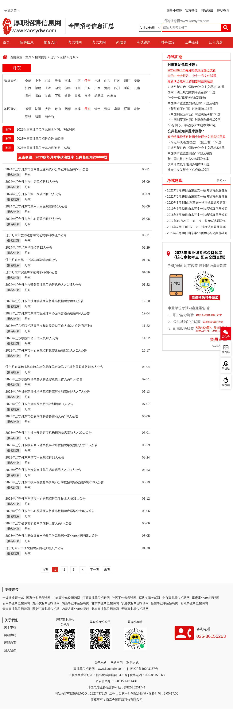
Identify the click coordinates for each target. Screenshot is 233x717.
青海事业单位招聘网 (16, 608)
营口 (107, 108)
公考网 (226, 385)
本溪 (78, 108)
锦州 (97, 108)
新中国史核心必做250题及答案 (188, 158)
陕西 (38, 95)
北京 (48, 80)
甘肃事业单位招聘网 (105, 603)
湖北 (58, 88)
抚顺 (68, 108)
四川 (117, 88)
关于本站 (10, 627)
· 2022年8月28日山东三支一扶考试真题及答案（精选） (196, 191)
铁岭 (28, 116)
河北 (68, 80)
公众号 (226, 336)
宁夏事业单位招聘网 (135, 603)
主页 (28, 57)
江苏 (117, 80)
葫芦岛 (49, 116)
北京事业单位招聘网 (176, 597)
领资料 (226, 352)
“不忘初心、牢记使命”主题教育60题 (191, 125)
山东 (107, 80)
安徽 (137, 80)
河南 (78, 88)
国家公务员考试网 (38, 597)
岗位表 (121, 42)
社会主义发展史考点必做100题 (188, 169)
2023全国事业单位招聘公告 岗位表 (40, 138)
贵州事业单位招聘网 (46, 603)
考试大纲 (99, 42)
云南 (137, 88)
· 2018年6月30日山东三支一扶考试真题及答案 (196, 214)
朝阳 (38, 116)
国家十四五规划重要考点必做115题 (191, 92)
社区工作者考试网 (124, 597)
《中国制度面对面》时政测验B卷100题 (194, 119)
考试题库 (143, 42)
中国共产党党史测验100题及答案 (190, 153)
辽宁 (53, 57)
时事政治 (168, 42)
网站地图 (207, 10)
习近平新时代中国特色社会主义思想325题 (196, 147)
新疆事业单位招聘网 (164, 603)
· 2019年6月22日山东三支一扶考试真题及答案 (196, 208)
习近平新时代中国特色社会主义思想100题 (196, 87)
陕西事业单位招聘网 (75, 603)
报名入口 (51, 42)
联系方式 (132, 662)
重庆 (127, 88)
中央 (38, 80)
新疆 (68, 95)
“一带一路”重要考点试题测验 (187, 97)
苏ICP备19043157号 (144, 668)
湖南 (68, 88)
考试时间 (75, 42)
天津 (58, 80)
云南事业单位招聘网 (16, 603)
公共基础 (192, 42)
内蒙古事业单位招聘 (75, 608)
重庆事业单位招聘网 (205, 597)
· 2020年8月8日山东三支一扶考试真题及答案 (195, 202)
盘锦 (137, 108)
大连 (48, 108)
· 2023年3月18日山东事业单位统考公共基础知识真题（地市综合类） (196, 233)
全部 (63, 57)
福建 (38, 88)
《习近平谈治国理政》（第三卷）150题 (193, 142)
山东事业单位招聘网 (66, 597)
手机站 (226, 368)
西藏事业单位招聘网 (194, 603)
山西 (78, 80)
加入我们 (10, 650)
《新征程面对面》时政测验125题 (190, 108)
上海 (48, 88)
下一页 (94, 569)
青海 (87, 95)
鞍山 (58, 108)
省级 (28, 108)
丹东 (72, 57)
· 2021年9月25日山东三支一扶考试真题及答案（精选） (196, 197)
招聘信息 (27, 42)
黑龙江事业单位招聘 (46, 608)
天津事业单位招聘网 (135, 608)
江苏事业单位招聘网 (96, 597)
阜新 (117, 108)
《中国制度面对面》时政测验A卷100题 (194, 114)
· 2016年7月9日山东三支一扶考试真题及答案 (195, 227)
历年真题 (216, 42)
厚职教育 (223, 10)
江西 (28, 88)
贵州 (28, 95)
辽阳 (127, 108)
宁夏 (58, 95)
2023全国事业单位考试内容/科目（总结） (45, 147)
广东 (87, 88)
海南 (107, 88)
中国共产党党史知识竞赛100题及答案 (193, 103)
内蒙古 (111, 95)
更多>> (221, 180)
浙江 (127, 80)
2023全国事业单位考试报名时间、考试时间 (46, 129)
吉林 (97, 80)
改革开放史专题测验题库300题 (188, 164)
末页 (107, 569)
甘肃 (48, 95)
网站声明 (10, 635)
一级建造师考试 (13, 597)
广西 (97, 88)
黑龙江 (98, 95)
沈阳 (38, 108)
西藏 (78, 95)
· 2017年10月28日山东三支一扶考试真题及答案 (195, 221)
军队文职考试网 (149, 597)
